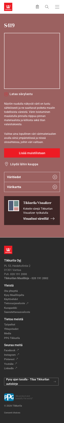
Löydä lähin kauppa (24, 164)
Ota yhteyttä (11, 291)
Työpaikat (9, 324)
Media (7, 333)
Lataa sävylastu (18, 94)
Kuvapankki (10, 307)
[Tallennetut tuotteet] (37, 7)
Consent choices (12, 412)
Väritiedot (32, 177)
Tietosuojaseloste (14, 303)
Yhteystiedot (11, 329)
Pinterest (9, 359)
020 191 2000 (18, 274)
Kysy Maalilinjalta (14, 295)
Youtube (8, 363)
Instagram (10, 354)
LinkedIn (9, 368)
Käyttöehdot (11, 299)
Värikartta (32, 187)
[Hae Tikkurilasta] (47, 6)
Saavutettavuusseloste (17, 312)
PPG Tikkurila (12, 338)
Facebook (9, 350)
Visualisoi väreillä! (39, 218)
